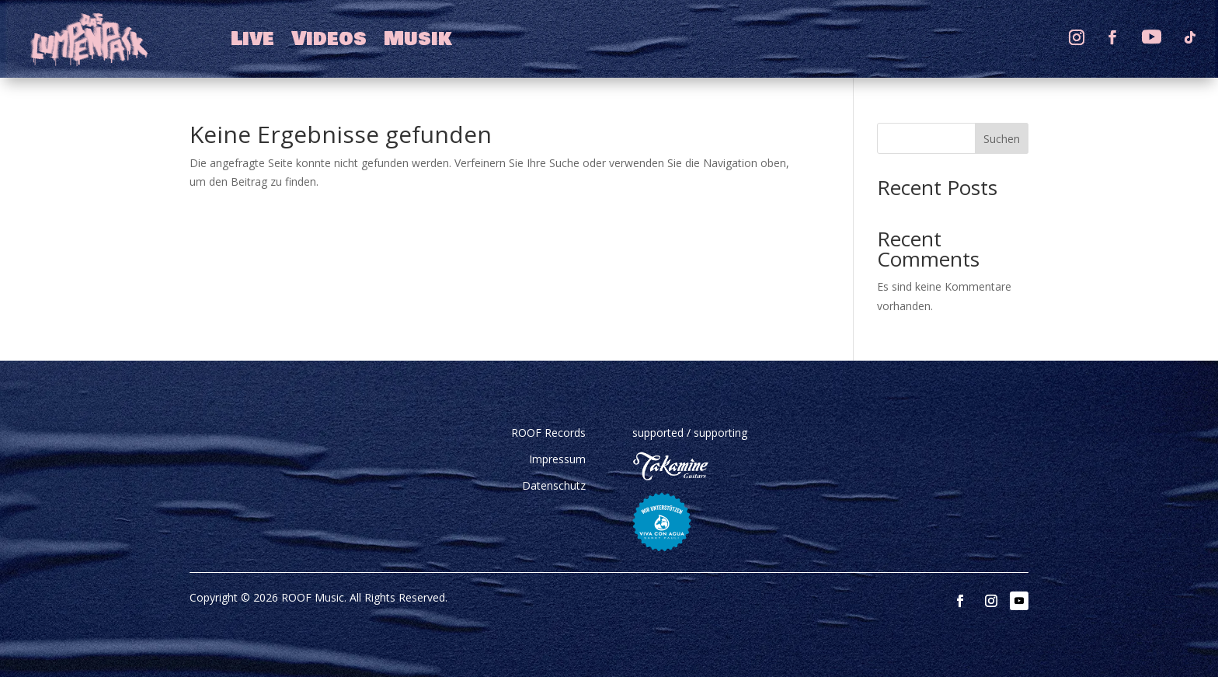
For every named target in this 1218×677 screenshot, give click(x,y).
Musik (418, 39)
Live (252, 39)
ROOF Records (548, 432)
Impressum (557, 459)
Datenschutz (554, 485)
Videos (329, 39)
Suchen (1001, 138)
